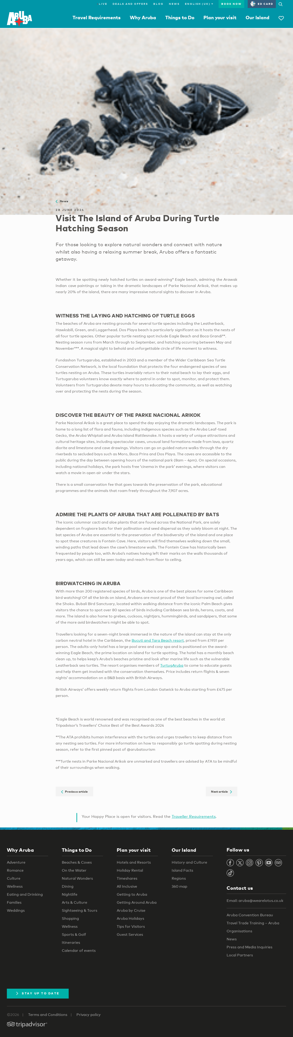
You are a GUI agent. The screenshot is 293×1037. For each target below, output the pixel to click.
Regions (179, 878)
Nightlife (69, 894)
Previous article (74, 791)
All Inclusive (127, 886)
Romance (15, 870)
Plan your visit (219, 17)
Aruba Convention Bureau (250, 915)
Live (102, 3)
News (174, 3)
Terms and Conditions (47, 1014)
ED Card (261, 4)
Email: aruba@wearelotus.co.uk (255, 900)
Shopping (70, 918)
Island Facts (182, 870)
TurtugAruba (171, 665)
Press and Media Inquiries (249, 947)
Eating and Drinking (25, 894)
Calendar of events (79, 950)
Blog (158, 3)
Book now (231, 3)
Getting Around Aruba (137, 902)
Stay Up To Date (37, 993)
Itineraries (71, 942)
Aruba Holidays (130, 918)
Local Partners (240, 955)
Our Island (257, 17)
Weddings (16, 910)
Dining (67, 886)
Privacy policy (88, 1014)
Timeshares (127, 878)
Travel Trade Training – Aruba (253, 923)
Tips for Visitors (131, 926)
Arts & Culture (74, 902)
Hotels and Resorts (134, 862)
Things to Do (179, 17)
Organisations (239, 931)
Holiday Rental (130, 870)
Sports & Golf (74, 934)
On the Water (74, 870)
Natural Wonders (77, 878)
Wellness (15, 886)
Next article (221, 791)
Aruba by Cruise (131, 910)
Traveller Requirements (194, 816)
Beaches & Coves (77, 862)
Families (14, 902)
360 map (179, 886)
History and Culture (189, 862)
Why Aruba (143, 17)
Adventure (16, 862)
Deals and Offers (130, 3)
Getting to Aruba (132, 894)
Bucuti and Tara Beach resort (158, 640)
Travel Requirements (97, 17)
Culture (13, 878)
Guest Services (130, 934)
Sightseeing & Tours (79, 910)
